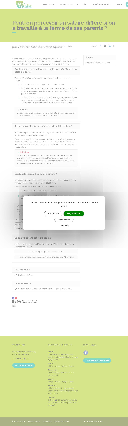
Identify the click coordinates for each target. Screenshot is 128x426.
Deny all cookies (64, 220)
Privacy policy (64, 225)
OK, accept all (73, 213)
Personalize (53, 213)
